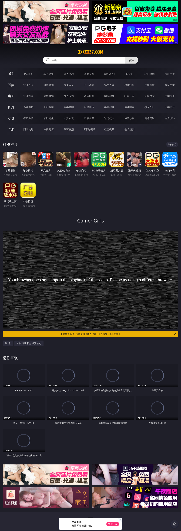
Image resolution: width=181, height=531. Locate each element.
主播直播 (149, 85)
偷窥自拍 (28, 107)
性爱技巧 (170, 118)
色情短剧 (129, 129)
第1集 (8, 343)
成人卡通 (69, 96)
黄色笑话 (149, 118)
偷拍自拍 (49, 96)
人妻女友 (69, 118)
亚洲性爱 (28, 96)
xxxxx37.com (90, 52)
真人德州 (49, 74)
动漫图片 (89, 107)
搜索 (131, 60)
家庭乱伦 (49, 118)
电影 (11, 96)
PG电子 (28, 74)
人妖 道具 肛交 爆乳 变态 (29, 343)
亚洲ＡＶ (28, 85)
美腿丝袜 (109, 107)
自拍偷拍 (49, 85)
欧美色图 (69, 107)
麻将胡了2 (109, 74)
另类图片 (170, 107)
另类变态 (170, 96)
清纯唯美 (129, 107)
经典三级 (129, 96)
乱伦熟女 (149, 96)
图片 (11, 107)
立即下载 (112, 523)
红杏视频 (109, 129)
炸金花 (129, 74)
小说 (11, 118)
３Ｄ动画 (89, 85)
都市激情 (28, 118)
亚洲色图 (49, 107)
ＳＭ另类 (170, 85)
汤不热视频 (89, 129)
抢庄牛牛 (170, 74)
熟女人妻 (109, 85)
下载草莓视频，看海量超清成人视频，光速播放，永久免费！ (118, 334)
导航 (11, 129)
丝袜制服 (129, 85)
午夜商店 (49, 129)
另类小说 (129, 118)
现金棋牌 (149, 74)
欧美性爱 (89, 96)
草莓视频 (69, 129)
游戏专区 (89, 74)
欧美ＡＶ (69, 85)
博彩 (11, 74)
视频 (11, 85)
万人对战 (69, 74)
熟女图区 (149, 107)
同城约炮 (28, 129)
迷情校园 (109, 118)
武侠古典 (89, 118)
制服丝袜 (109, 96)
